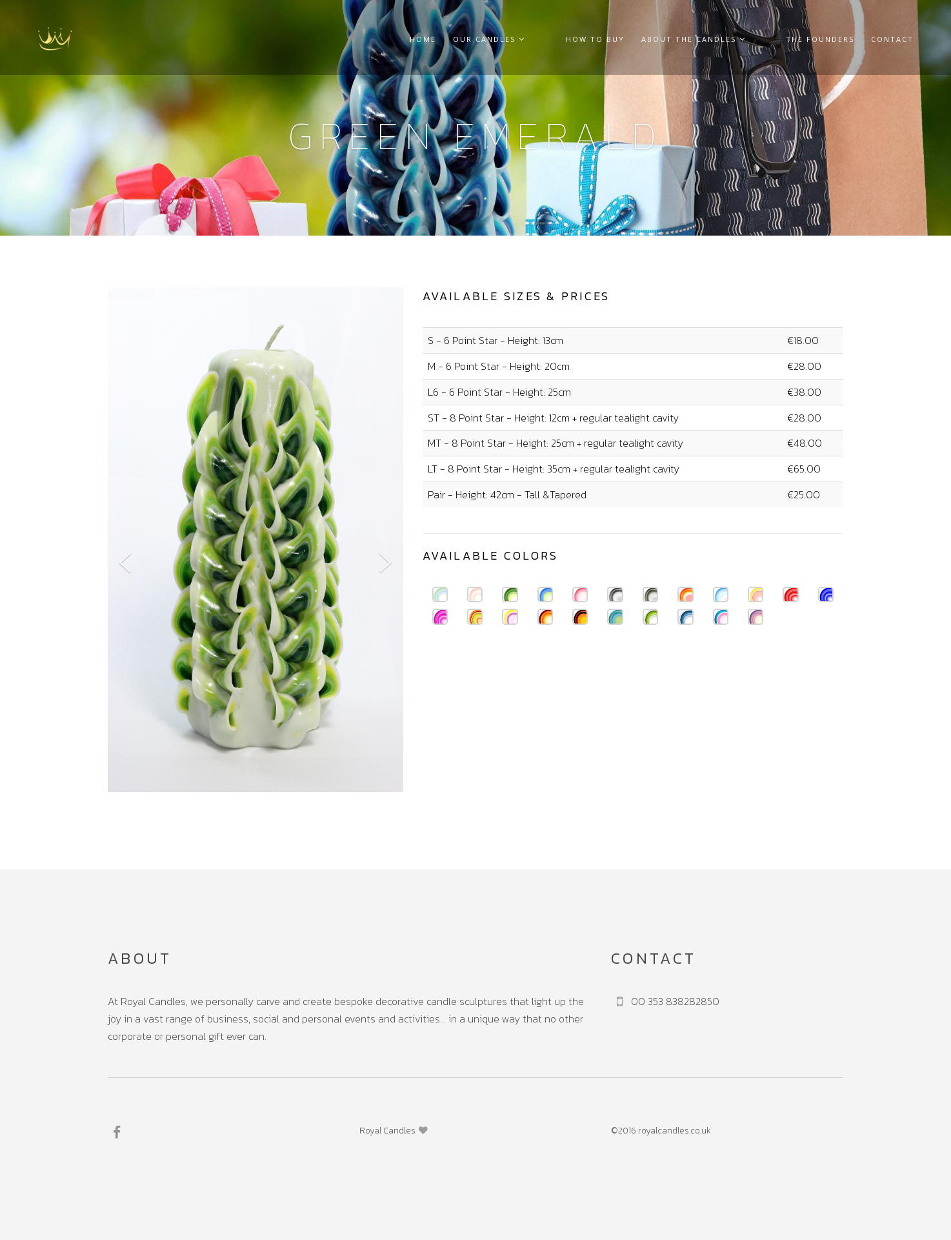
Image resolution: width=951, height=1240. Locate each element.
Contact (892, 39)
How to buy (618, 39)
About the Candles (717, 39)
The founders (820, 39)
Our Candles (536, 39)
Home (470, 39)
